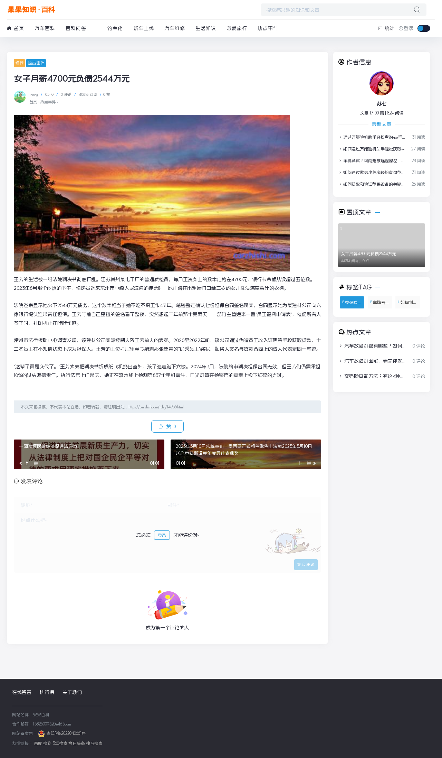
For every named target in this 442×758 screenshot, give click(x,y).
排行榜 (47, 692)
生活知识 (205, 28)
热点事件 (268, 28)
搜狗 (47, 743)
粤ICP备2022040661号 (66, 733)
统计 (386, 28)
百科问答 (76, 28)
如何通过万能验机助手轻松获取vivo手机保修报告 (373, 148)
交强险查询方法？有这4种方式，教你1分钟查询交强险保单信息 (373, 376)
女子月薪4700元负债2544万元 (368, 253)
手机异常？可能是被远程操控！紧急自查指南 (373, 160)
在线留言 (21, 692)
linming (34, 94)
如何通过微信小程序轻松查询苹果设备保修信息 (373, 172)
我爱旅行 (237, 28)
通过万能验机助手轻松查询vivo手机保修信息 (373, 137)
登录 (162, 535)
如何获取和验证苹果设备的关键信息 (373, 184)
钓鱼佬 (115, 28)
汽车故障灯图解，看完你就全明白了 (373, 361)
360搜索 (59, 743)
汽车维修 (174, 28)
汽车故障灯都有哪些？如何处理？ (373, 346)
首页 (15, 28)
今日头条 (76, 743)
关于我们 (72, 692)
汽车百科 (45, 28)
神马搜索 (94, 743)
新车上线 (143, 28)
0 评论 (66, 94)
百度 (38, 743)
